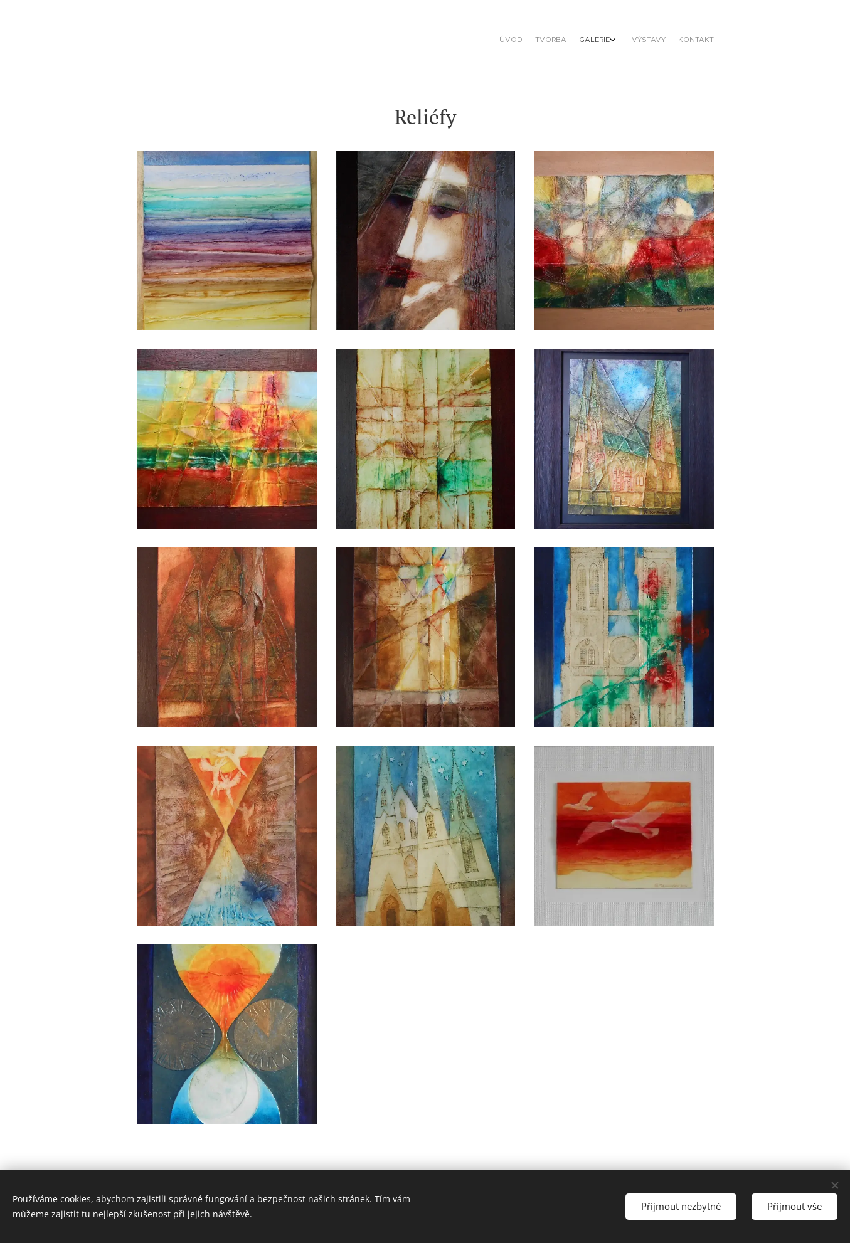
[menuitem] (656, 40)
